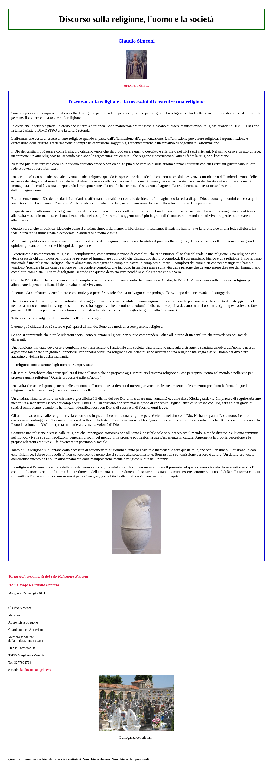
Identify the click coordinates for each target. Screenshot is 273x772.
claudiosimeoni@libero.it (36, 670)
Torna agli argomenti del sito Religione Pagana (48, 576)
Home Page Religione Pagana (33, 585)
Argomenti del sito (136, 85)
